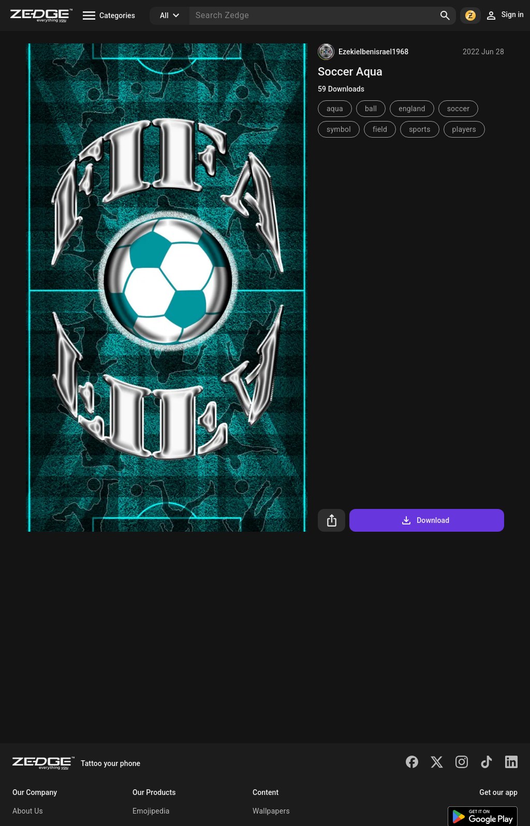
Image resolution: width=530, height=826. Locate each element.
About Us (27, 811)
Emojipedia (151, 811)
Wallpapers (271, 811)
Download (424, 520)
